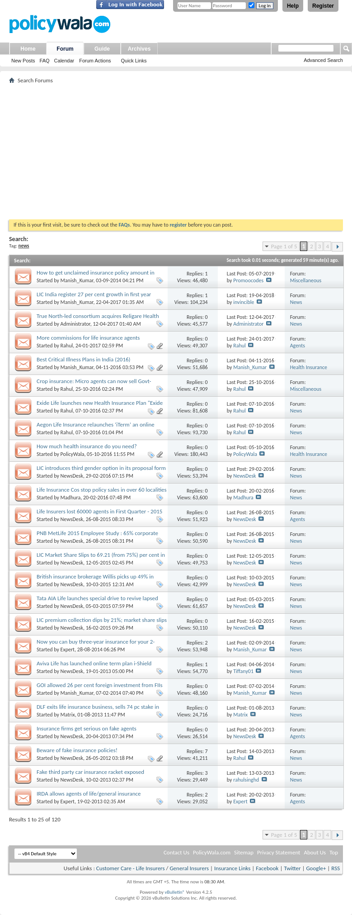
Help (293, 6)
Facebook (267, 868)
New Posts (23, 60)
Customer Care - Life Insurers (130, 868)
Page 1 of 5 (284, 246)
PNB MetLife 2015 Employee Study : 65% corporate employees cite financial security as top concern (97, 537)
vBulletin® (174, 892)
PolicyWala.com (211, 852)
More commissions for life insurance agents (88, 337)
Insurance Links (232, 868)
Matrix (68, 714)
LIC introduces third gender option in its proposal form (101, 468)
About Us (315, 852)
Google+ (316, 868)
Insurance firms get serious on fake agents (86, 728)
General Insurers (189, 868)
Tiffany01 (243, 671)
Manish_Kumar (77, 280)
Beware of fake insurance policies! (77, 750)
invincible (243, 302)
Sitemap (243, 852)
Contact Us (176, 852)
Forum (64, 49)
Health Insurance (308, 367)
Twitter (292, 868)
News (296, 302)
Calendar (64, 60)
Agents (297, 345)
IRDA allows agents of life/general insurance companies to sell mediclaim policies (89, 797)
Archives (139, 49)
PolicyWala (72, 454)
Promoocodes (248, 280)
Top (333, 852)
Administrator (75, 324)
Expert (68, 649)
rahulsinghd (246, 780)
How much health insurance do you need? (87, 446)
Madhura (71, 497)
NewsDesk (72, 476)
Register (323, 6)
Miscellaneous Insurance (306, 283)
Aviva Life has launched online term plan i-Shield (94, 663)
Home (27, 49)
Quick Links (134, 60)
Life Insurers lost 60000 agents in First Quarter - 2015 (99, 511)
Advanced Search (323, 60)
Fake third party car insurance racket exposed (90, 771)
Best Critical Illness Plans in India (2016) (84, 359)
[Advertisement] (176, 151)
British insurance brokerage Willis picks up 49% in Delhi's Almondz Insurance (95, 580)
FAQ (45, 60)
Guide (102, 49)
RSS (335, 868)
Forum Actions (95, 60)
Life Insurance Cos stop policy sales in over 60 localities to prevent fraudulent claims (102, 493)
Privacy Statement (278, 852)
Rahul (67, 345)
